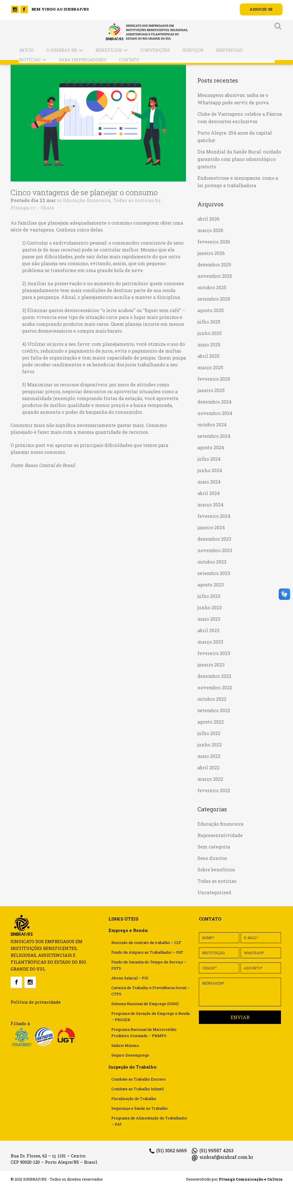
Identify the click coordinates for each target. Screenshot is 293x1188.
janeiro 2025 (211, 390)
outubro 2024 (212, 425)
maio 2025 (208, 345)
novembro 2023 (214, 550)
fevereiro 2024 (213, 516)
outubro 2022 (211, 699)
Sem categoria (213, 847)
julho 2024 (209, 459)
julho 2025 (208, 322)
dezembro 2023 (214, 539)
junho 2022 (209, 745)
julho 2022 (208, 733)
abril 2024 (208, 493)
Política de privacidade (36, 1002)
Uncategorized (214, 892)
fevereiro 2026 (213, 242)
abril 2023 (208, 630)
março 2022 (210, 779)
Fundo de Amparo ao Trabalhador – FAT (147, 952)
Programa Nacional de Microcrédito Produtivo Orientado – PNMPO (144, 1032)
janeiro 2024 (211, 527)
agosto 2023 (210, 585)
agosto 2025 (210, 310)
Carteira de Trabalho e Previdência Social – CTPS (150, 991)
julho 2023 (208, 596)
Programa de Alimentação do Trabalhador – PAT (149, 1121)
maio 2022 (208, 756)
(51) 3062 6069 (168, 1150)
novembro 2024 (214, 413)
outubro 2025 (211, 287)
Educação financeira (87, 200)
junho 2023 (209, 607)
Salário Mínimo (125, 1045)
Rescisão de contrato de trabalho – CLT (146, 942)
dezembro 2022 (214, 676)
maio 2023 (208, 619)
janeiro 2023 (211, 665)
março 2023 (210, 642)
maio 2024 (209, 482)
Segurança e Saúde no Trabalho (139, 1108)
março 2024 (210, 505)
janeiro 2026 (211, 253)
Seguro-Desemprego (130, 1055)
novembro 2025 (214, 276)
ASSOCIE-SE (261, 9)
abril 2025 (208, 356)
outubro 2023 (211, 562)
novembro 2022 (214, 687)
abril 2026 (208, 219)
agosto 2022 (210, 722)
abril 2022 (208, 767)
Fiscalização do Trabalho (133, 1098)
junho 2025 (209, 333)
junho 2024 (209, 470)
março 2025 (210, 367)
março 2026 (210, 230)
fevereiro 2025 (213, 379)
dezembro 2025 (214, 264)
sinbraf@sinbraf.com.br (222, 1157)
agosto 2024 (210, 447)
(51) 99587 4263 (212, 1150)
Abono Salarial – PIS (129, 978)
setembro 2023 (213, 573)
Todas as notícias (133, 200)
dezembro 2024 (214, 402)
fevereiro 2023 (213, 653)
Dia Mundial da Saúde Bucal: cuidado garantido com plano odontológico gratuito (239, 159)
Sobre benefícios (216, 869)
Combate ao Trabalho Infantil (137, 1088)
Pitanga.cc (23, 208)
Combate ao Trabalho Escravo (138, 1079)
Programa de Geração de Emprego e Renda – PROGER (150, 1016)
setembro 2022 (213, 710)
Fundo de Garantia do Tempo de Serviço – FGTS (149, 965)
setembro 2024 (213, 436)
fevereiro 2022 (213, 790)
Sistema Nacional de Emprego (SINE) (145, 1003)
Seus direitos (212, 858)
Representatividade (220, 835)
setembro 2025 (213, 299)
